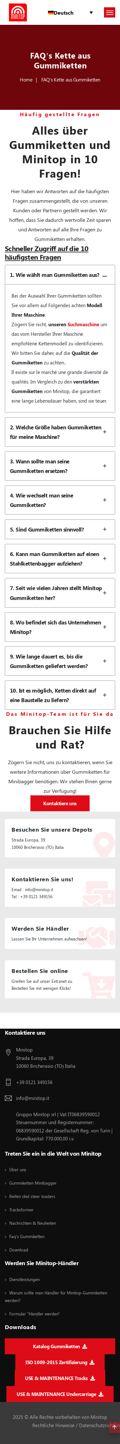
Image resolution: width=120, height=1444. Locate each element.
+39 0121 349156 (34, 1082)
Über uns (17, 1169)
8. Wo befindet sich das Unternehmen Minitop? (60, 627)
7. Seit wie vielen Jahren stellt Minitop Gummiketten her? (60, 592)
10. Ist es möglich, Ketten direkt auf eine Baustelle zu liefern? (60, 695)
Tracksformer (21, 1209)
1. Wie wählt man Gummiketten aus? (60, 274)
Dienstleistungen (24, 1279)
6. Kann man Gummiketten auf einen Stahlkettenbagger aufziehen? (60, 558)
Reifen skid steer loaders (32, 1196)
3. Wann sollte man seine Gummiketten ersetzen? (60, 466)
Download (18, 1249)
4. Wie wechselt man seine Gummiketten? (60, 500)
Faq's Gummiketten (26, 1236)
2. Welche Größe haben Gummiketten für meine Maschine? (60, 432)
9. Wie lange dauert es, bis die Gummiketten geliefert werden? (60, 661)
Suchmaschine (83, 324)
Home (26, 79)
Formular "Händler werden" (34, 1313)
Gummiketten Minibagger (33, 1183)
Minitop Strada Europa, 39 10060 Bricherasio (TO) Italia (46, 1057)
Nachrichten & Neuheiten (32, 1223)
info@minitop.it (32, 1098)
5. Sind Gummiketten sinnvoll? (60, 529)
